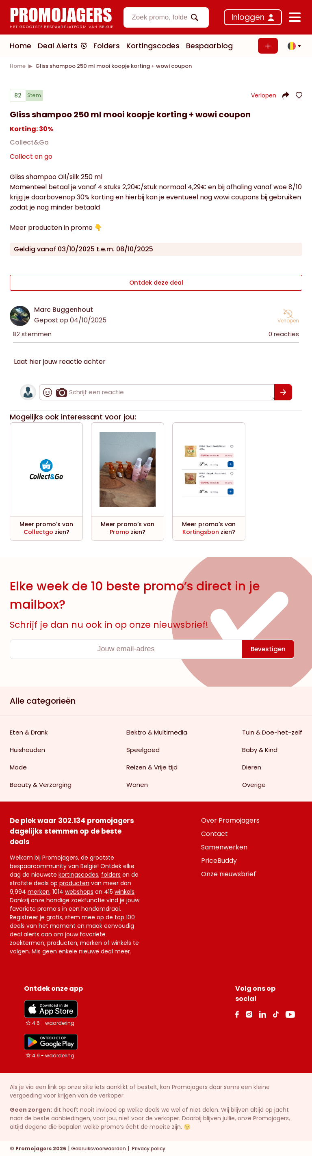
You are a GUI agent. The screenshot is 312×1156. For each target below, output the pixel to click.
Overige (254, 784)
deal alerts (24, 934)
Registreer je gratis (36, 917)
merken (39, 891)
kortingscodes (78, 874)
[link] (18, 66)
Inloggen (248, 17)
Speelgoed (143, 749)
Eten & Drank (29, 732)
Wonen (137, 784)
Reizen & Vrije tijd (152, 767)
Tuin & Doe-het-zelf (272, 732)
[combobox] (166, 17)
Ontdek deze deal (156, 284)
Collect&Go (29, 145)
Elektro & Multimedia (156, 732)
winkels (124, 891)
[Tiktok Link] (276, 1014)
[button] (292, 46)
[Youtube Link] (290, 1014)
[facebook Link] (237, 1014)
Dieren (251, 767)
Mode (18, 767)
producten (74, 883)
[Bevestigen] (283, 392)
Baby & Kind (259, 749)
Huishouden (27, 749)
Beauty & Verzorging (41, 784)
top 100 (125, 917)
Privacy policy (148, 1148)
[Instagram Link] (248, 1014)
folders (111, 874)
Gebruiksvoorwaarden (98, 1148)
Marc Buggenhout (63, 309)
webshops (79, 891)
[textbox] (159, 17)
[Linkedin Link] (262, 1014)
